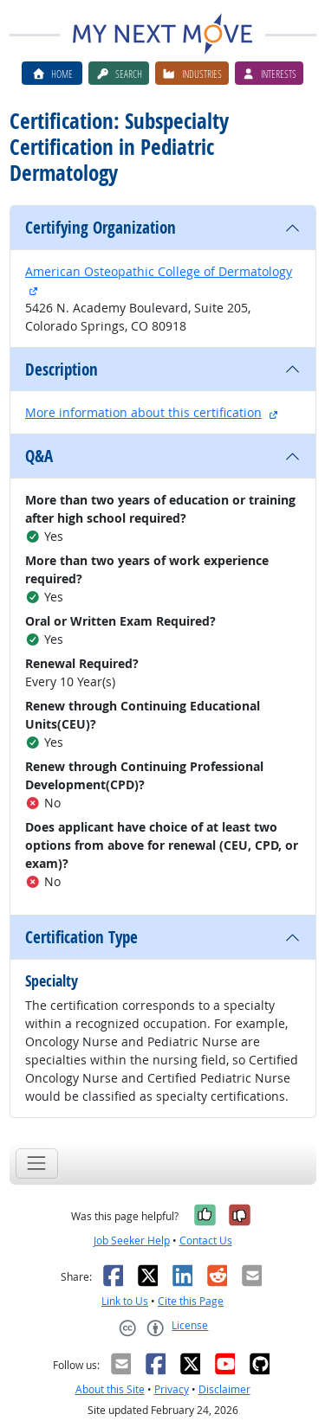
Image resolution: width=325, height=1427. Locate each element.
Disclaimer (224, 1389)
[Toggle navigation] (37, 1163)
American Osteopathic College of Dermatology (158, 271)
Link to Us (124, 1301)
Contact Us (205, 1240)
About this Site (110, 1389)
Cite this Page (191, 1301)
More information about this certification (143, 412)
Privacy (171, 1389)
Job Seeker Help (132, 1240)
